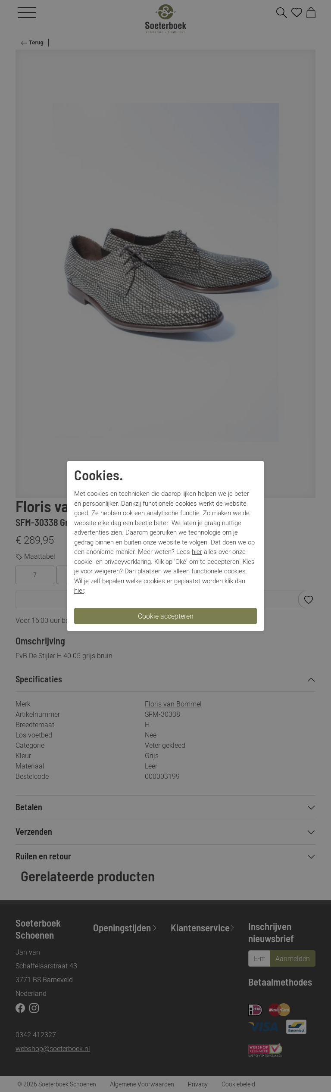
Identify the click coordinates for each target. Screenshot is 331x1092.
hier (197, 551)
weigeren (107, 570)
